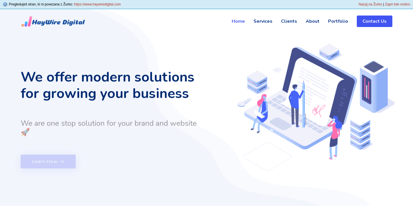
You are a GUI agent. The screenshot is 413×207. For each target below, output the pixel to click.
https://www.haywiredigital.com (97, 4)
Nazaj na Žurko (370, 4)
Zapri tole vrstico (397, 4)
